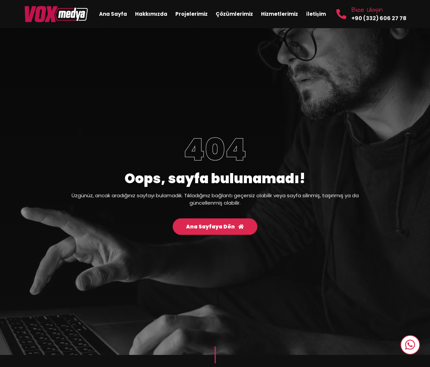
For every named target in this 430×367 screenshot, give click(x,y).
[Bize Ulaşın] (341, 14)
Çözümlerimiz (234, 13)
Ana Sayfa (113, 13)
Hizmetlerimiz (279, 13)
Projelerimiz (191, 13)
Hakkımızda (151, 13)
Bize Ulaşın (367, 9)
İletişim (316, 13)
